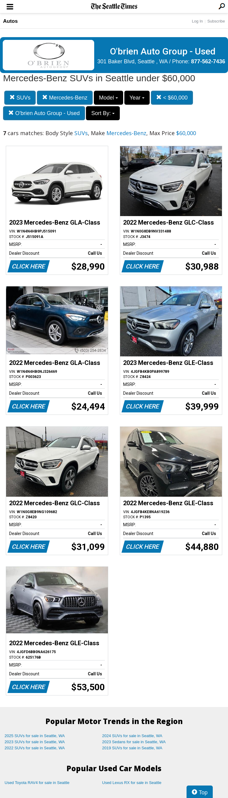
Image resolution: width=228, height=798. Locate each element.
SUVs (19, 97)
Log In (197, 21)
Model (108, 98)
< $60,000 (172, 97)
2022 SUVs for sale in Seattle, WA (35, 748)
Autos (10, 21)
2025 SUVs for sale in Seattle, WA (35, 735)
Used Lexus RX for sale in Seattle (131, 782)
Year (137, 98)
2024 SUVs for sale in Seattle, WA (132, 735)
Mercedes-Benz (64, 97)
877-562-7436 (208, 61)
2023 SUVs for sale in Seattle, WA (35, 742)
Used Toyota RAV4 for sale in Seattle (37, 782)
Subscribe (216, 21)
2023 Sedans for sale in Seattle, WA (134, 742)
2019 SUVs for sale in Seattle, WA (132, 748)
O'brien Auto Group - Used (44, 113)
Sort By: (103, 113)
